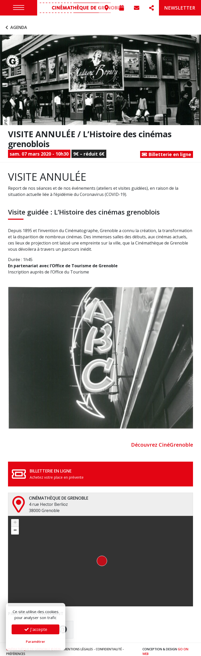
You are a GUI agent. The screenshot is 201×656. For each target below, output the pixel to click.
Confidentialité (109, 645)
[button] (100, 556)
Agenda (15, 23)
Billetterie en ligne (166, 150)
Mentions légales (78, 645)
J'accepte (35, 629)
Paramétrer (35, 641)
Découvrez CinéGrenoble (162, 440)
